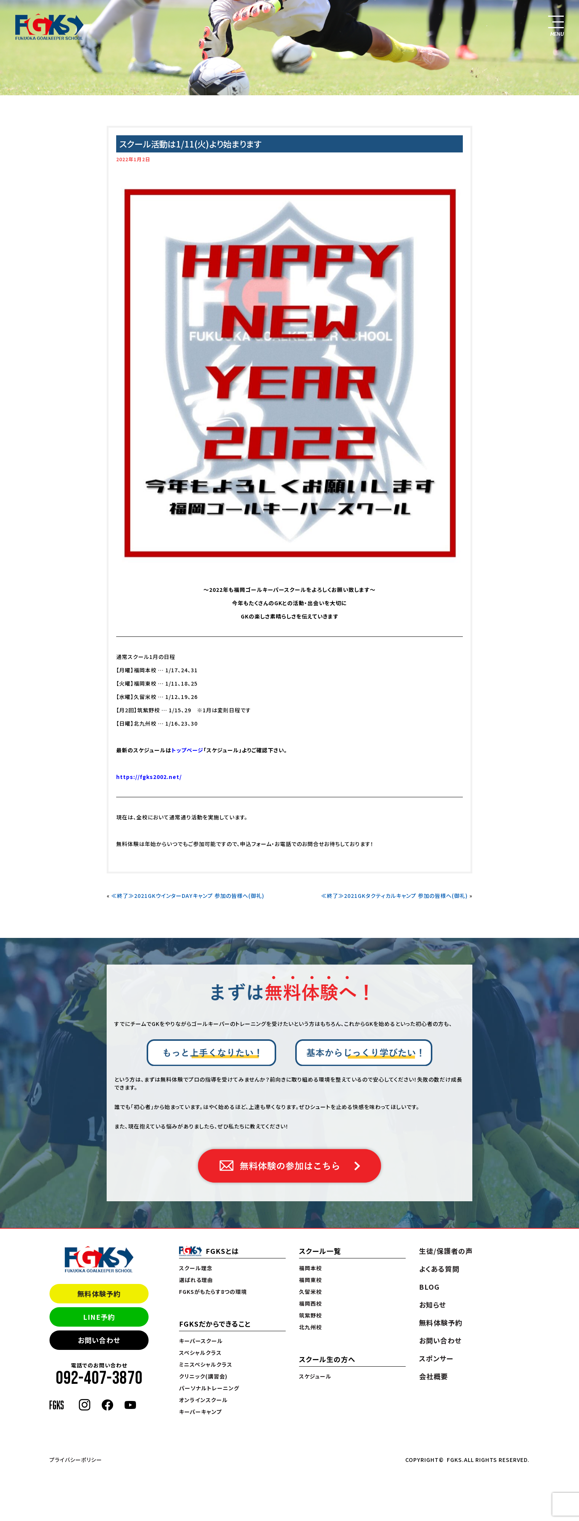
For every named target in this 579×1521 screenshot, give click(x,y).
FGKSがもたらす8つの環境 (213, 1291)
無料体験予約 (99, 1293)
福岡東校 (310, 1280)
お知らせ (432, 1304)
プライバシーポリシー (76, 1459)
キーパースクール (201, 1341)
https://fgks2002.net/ (149, 777)
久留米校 (310, 1291)
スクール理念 (196, 1268)
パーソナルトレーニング (209, 1388)
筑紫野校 (310, 1315)
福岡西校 (310, 1303)
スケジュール (315, 1376)
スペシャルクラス (200, 1352)
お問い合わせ (99, 1340)
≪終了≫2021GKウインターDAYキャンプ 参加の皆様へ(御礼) (187, 895)
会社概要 (433, 1376)
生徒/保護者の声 (446, 1251)
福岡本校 (310, 1268)
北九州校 (310, 1327)
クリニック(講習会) (203, 1376)
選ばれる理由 (196, 1280)
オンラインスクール (203, 1400)
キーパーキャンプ (200, 1411)
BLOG (429, 1287)
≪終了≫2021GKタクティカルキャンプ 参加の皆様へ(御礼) (394, 895)
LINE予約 (99, 1317)
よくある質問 (439, 1269)
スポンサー (436, 1358)
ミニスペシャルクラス (205, 1364)
